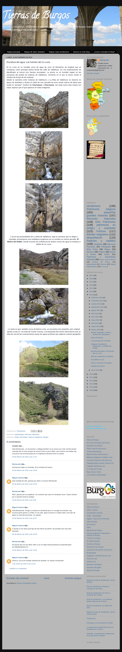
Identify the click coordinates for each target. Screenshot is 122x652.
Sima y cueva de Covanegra (101, 363)
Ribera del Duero (93, 507)
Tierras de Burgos (35, 16)
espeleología (19, 434)
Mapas (107, 249)
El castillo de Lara (97, 359)
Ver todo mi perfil (93, 73)
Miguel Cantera (18, 478)
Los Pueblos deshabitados (96, 475)
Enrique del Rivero (101, 262)
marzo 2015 (95, 326)
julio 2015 (95, 313)
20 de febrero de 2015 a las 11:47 (24, 457)
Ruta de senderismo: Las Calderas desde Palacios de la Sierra (99, 600)
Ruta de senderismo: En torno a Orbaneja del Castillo (98, 594)
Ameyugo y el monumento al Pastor (100, 623)
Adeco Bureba (92, 522)
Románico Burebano (94, 564)
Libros (107, 254)
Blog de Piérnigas (93, 570)
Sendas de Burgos (93, 544)
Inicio (46, 578)
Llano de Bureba (97, 338)
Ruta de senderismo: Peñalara (102, 356)
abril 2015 (95, 323)
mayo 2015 (95, 320)
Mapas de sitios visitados (34, 52)
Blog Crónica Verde (94, 472)
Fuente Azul (91, 618)
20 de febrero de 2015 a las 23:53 (24, 484)
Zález (89, 527)
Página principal (13, 52)
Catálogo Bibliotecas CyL (96, 466)
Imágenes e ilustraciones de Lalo (99, 556)
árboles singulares (97, 234)
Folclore (101, 231)
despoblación (94, 237)
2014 (91, 374)
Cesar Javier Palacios (107, 259)
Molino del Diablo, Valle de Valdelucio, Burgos (31, 437)
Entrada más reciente (17, 578)
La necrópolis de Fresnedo (100, 341)
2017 (91, 288)
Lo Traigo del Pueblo (94, 469)
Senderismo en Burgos (95, 547)
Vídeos (102, 252)
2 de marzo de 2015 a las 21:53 (23, 564)
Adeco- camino (92, 510)
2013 (91, 377)
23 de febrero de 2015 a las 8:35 (24, 500)
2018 (91, 285)
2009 (91, 390)
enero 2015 (95, 370)
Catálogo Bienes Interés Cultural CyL (100, 463)
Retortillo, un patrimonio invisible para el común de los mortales (100, 634)
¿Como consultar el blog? (104, 52)
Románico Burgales (94, 567)
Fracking (103, 266)
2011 (91, 384)
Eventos (90, 252)
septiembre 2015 (97, 307)
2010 (91, 387)
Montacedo (16, 464)
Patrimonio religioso (101, 209)
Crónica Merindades (94, 451)
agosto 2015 (96, 310)
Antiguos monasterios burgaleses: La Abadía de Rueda (101, 346)
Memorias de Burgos (94, 530)
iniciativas (98, 244)
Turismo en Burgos (94, 538)
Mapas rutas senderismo (59, 52)
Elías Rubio (92, 249)
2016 (91, 291)
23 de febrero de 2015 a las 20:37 (24, 518)
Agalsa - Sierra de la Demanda (98, 519)
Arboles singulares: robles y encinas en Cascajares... (101, 333)
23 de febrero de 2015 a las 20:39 (24, 534)
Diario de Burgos (93, 440)
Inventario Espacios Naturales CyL (99, 460)
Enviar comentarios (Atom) (27, 583)
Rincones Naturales (32, 434)
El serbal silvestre (93, 541)
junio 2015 (95, 317)
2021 (91, 275)
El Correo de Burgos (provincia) (98, 443)
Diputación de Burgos (95, 446)
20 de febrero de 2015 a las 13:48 (24, 470)
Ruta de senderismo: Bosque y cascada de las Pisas (98, 587)
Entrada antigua (73, 578)
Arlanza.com (91, 561)
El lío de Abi (91, 524)
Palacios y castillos (101, 240)
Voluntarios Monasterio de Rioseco (99, 550)
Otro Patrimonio (105, 221)
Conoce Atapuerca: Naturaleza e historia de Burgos (99, 534)
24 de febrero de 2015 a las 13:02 (24, 550)
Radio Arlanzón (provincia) (96, 449)
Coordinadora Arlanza (95, 513)
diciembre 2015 (97, 297)
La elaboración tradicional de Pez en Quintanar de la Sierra (100, 628)
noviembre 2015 (97, 301)
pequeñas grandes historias (101, 214)
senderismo (93, 205)
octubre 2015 (96, 304)
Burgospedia (91, 553)
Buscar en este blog (81, 52)
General (103, 264)
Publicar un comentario (18, 568)
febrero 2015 (96, 330)
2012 (91, 381)
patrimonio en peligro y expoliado (101, 226)
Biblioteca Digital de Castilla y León (100, 457)
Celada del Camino (98, 366)
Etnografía (106, 247)
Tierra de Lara (92, 559)
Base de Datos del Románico (97, 454)
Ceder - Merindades (94, 516)
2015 (91, 295)
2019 (91, 282)
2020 (91, 279)
